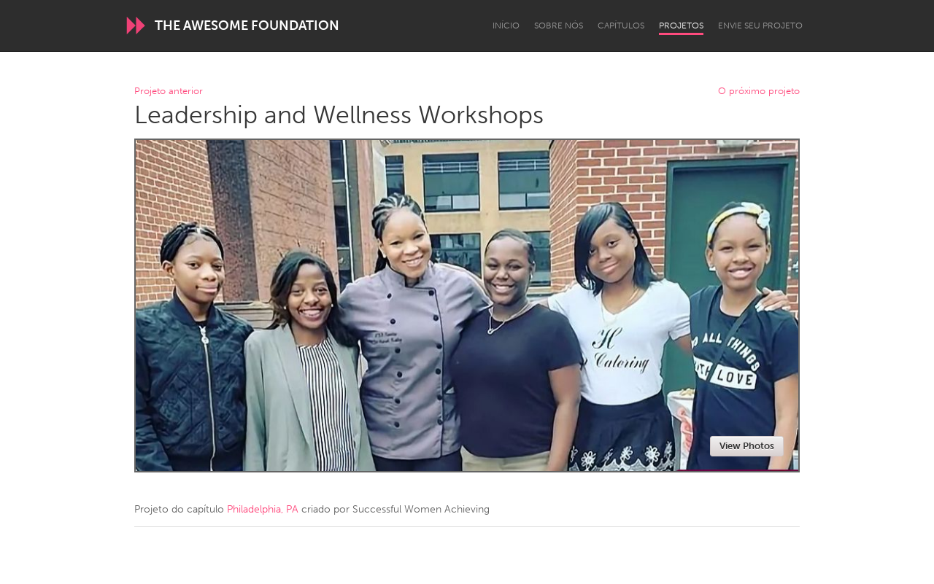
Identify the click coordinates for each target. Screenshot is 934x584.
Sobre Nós (558, 25)
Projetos (681, 25)
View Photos (746, 445)
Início (506, 25)
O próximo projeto (759, 91)
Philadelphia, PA (262, 509)
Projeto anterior (168, 91)
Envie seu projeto (760, 25)
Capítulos (621, 25)
